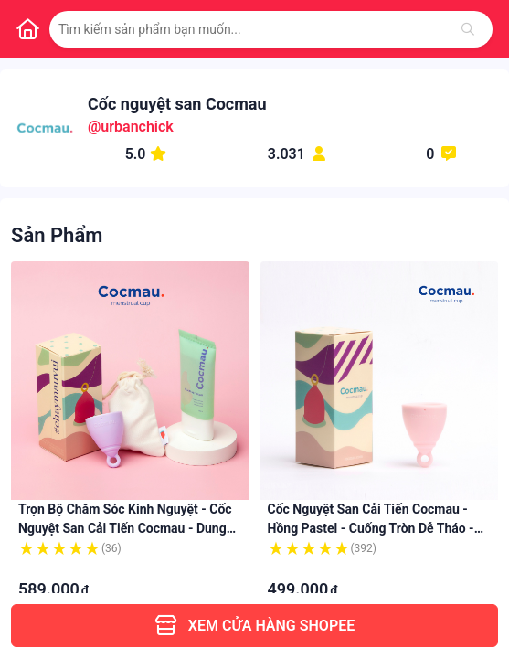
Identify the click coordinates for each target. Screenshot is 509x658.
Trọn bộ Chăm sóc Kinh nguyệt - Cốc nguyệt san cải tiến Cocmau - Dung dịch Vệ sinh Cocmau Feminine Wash (125, 528)
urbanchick (137, 126)
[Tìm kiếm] (468, 29)
